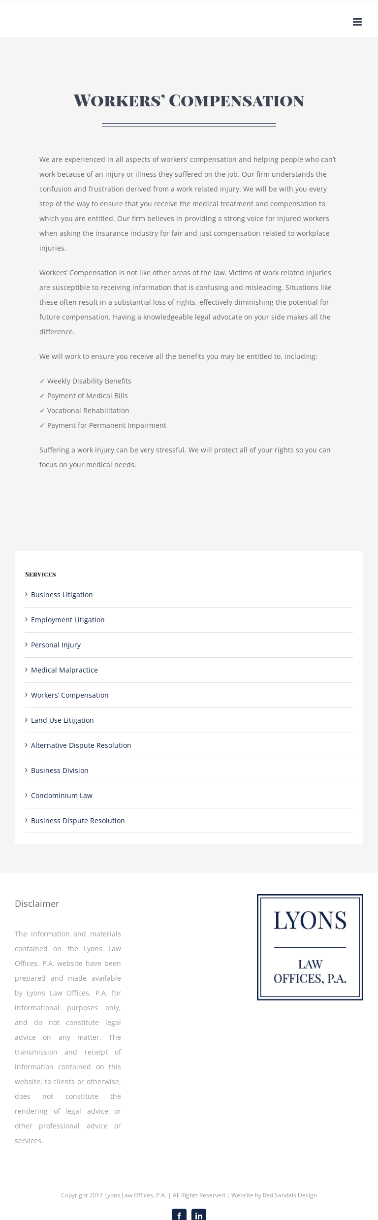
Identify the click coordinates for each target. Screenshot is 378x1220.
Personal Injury (56, 644)
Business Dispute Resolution (78, 820)
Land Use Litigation (62, 720)
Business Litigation (62, 594)
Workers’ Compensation (70, 695)
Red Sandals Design (290, 1195)
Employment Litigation (68, 619)
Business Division (60, 770)
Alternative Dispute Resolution (81, 745)
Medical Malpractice (64, 669)
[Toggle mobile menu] (358, 22)
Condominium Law (62, 795)
